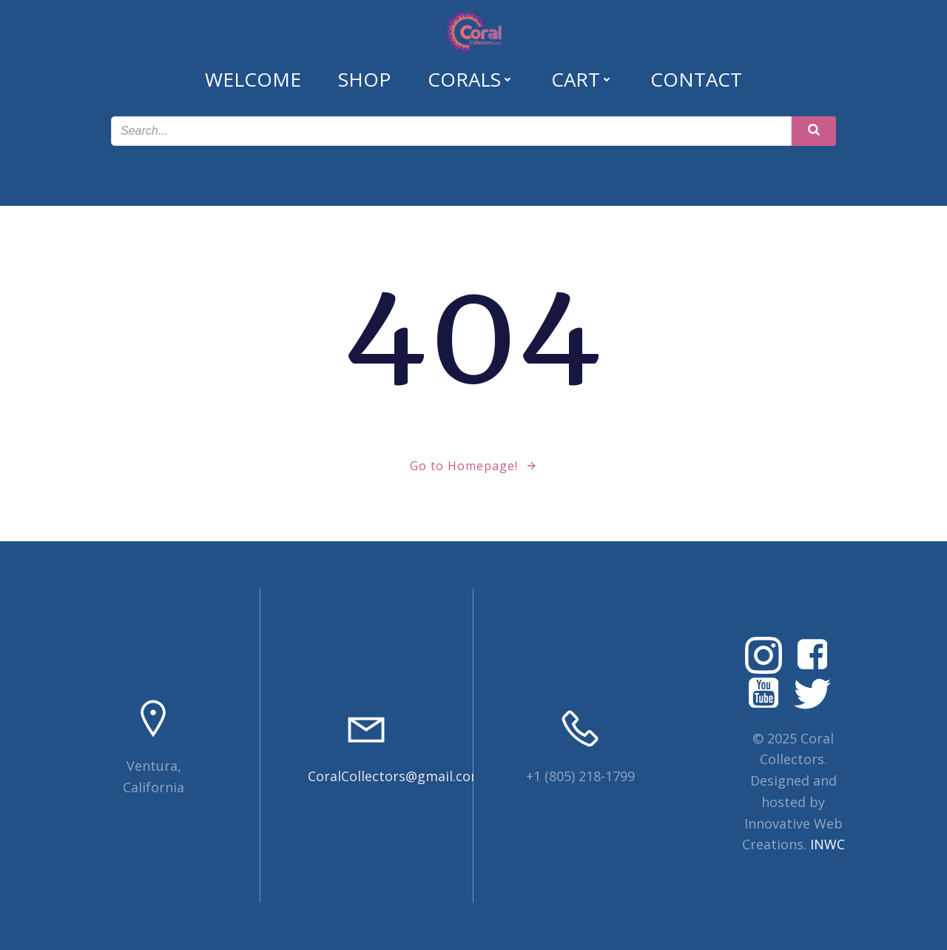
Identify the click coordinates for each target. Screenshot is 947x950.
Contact (696, 79)
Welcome (253, 79)
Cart (582, 79)
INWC (827, 844)
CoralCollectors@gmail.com (395, 776)
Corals (471, 79)
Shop (364, 79)
